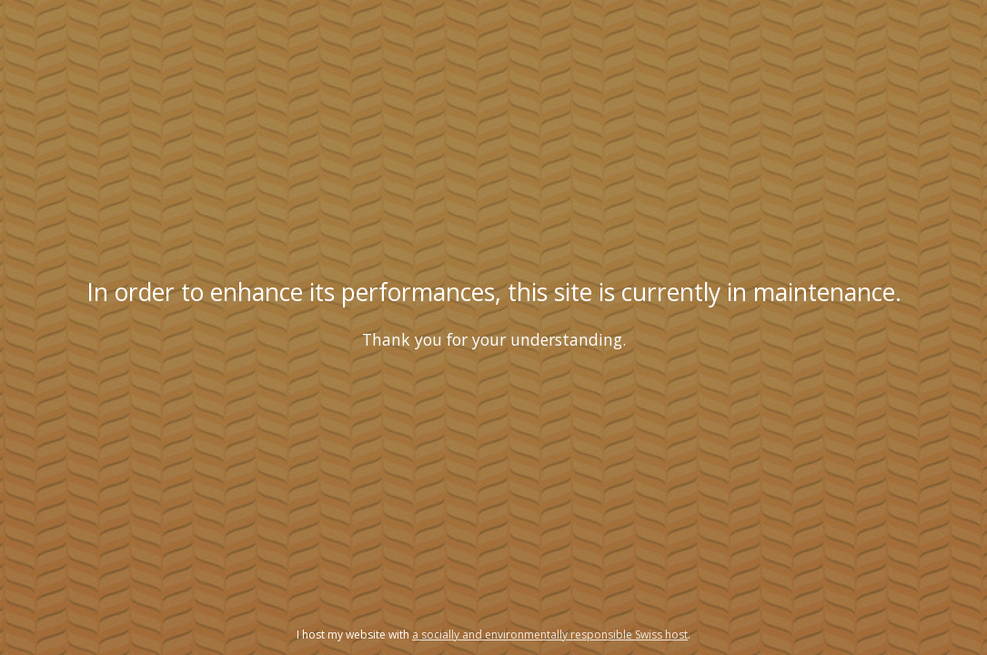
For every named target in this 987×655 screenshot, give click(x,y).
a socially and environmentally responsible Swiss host (550, 634)
